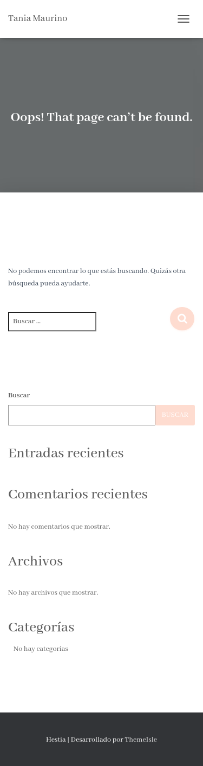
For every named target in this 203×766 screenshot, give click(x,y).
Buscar (19, 395)
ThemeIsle (141, 739)
